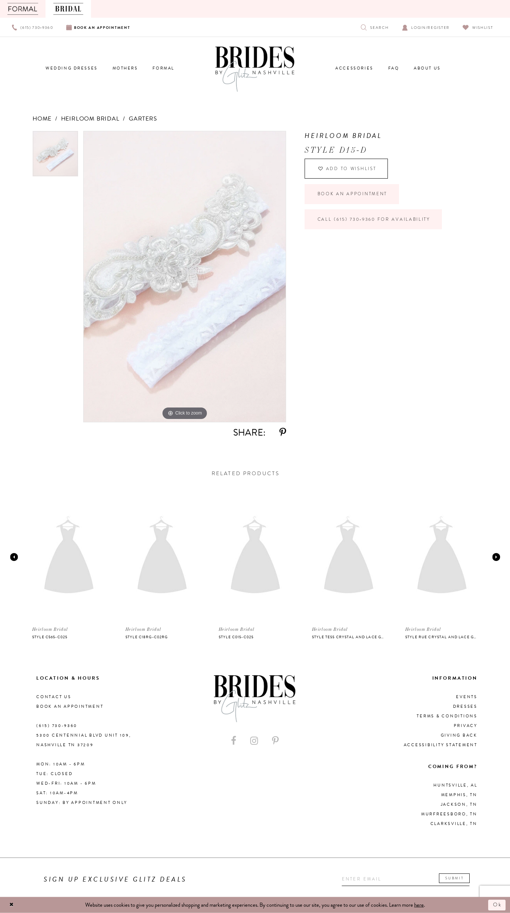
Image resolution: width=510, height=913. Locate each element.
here (419, 905)
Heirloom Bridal (90, 118)
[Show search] (374, 27)
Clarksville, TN (453, 824)
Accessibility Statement (440, 745)
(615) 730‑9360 (56, 726)
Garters (143, 118)
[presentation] (69, 556)
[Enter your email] (408, 879)
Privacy (465, 726)
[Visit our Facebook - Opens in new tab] (233, 741)
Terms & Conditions (447, 716)
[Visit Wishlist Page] (478, 27)
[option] (55, 156)
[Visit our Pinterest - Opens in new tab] (275, 741)
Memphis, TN (459, 795)
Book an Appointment (353, 195)
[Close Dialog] (11, 905)
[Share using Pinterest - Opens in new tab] (282, 432)
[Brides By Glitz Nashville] (255, 69)
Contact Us (53, 697)
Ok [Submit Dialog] (497, 905)
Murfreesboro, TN (449, 814)
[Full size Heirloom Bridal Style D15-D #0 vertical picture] (185, 276)
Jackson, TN (459, 804)
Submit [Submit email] (459, 878)
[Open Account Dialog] (425, 27)
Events (466, 697)
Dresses (465, 706)
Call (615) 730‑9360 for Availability (377, 222)
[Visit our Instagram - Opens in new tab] (254, 741)
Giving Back (459, 735)
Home (42, 118)
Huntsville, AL (455, 785)
